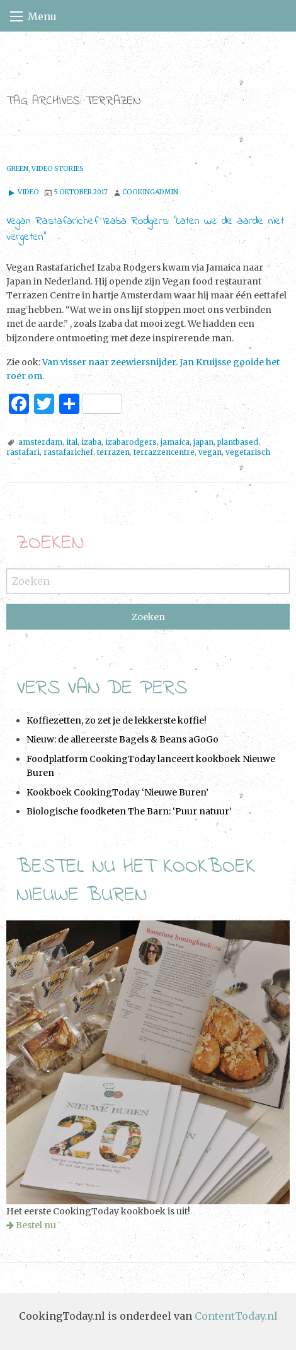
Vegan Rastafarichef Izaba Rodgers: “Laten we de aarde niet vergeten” (145, 229)
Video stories (57, 169)
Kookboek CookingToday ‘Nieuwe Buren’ (117, 792)
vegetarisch (247, 452)
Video (22, 192)
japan (203, 442)
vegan (210, 452)
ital (71, 442)
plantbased (237, 442)
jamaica (175, 442)
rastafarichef (68, 452)
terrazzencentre (164, 452)
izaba (91, 442)
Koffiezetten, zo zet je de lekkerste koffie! (116, 720)
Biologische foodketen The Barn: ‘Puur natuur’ (129, 811)
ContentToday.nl (236, 1316)
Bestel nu (36, 1225)
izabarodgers (131, 442)
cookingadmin (150, 192)
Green (17, 169)
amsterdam (40, 442)
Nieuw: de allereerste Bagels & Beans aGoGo (122, 739)
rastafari (23, 452)
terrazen (113, 452)
